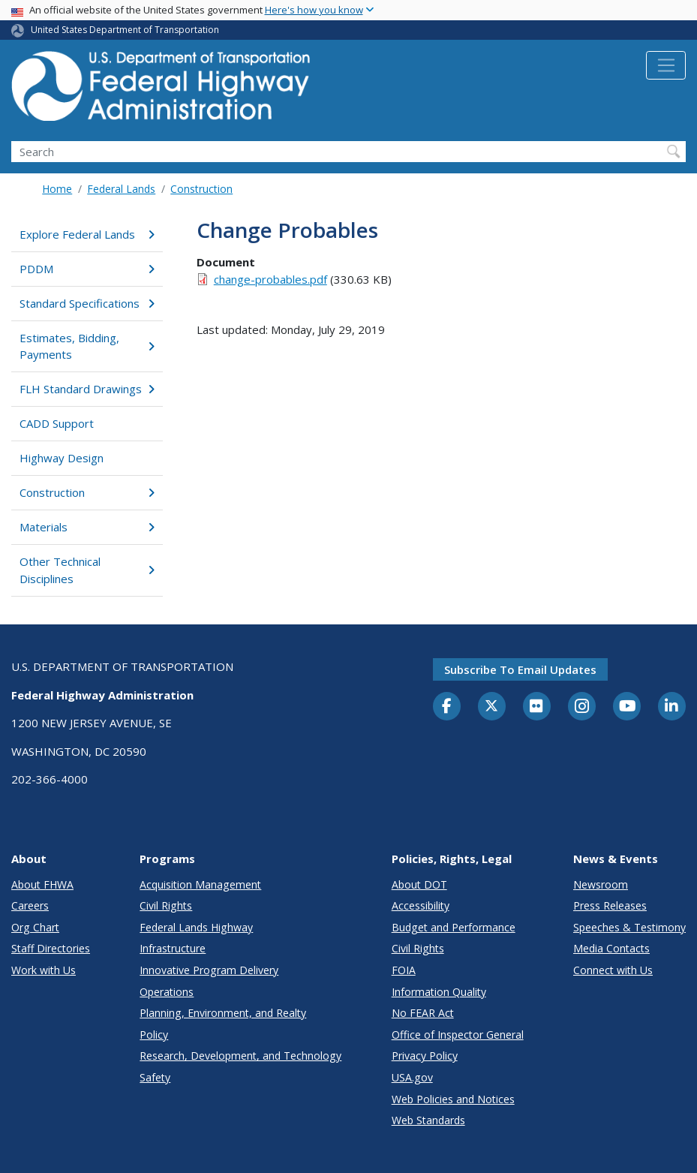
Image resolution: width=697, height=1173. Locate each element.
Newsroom (600, 884)
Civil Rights (166, 905)
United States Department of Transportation (125, 29)
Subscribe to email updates (520, 669)
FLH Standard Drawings (87, 388)
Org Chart (35, 927)
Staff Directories (50, 948)
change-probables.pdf (270, 279)
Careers (30, 905)
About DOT (419, 884)
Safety (155, 1077)
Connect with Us (613, 970)
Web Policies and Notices (453, 1099)
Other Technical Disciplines (87, 570)
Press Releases (610, 905)
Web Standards (428, 1120)
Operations (167, 992)
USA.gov (412, 1077)
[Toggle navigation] (666, 65)
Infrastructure (173, 948)
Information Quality (439, 992)
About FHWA (42, 884)
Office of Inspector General (458, 1034)
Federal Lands (121, 189)
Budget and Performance (453, 927)
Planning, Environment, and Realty (223, 1013)
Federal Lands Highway (196, 927)
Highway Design (62, 457)
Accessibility (420, 905)
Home (57, 189)
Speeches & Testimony (629, 927)
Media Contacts (611, 948)
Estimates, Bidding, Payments (87, 346)
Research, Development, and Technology (240, 1055)
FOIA (404, 970)
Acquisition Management (200, 884)
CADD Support (57, 423)
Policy (154, 1034)
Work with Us (43, 970)
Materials (87, 526)
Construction (201, 189)
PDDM (87, 268)
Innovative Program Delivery (209, 970)
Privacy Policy (425, 1055)
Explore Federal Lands (87, 234)
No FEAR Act (423, 1013)
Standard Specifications (87, 303)
